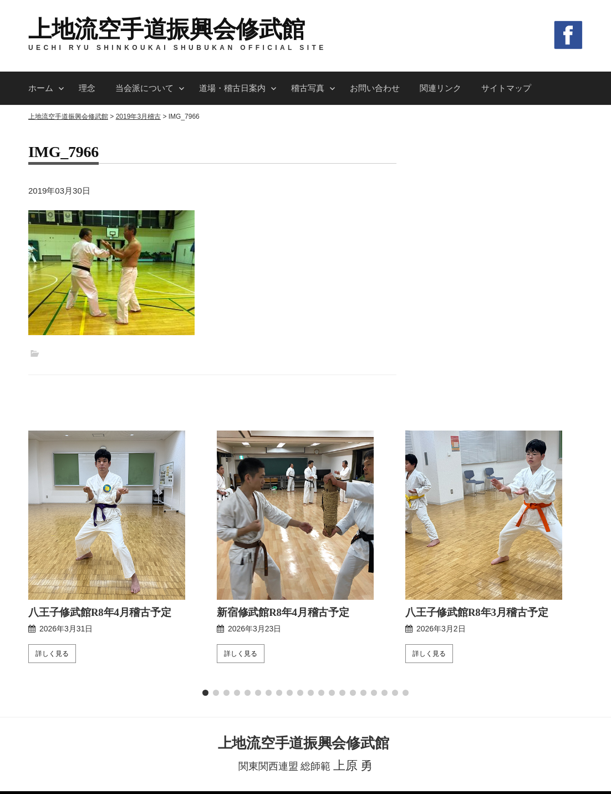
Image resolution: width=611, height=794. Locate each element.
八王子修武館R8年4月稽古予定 (96, 540)
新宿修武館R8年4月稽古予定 (280, 540)
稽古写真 (307, 88)
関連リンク (440, 88)
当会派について (144, 88)
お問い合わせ (375, 88)
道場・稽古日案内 (232, 88)
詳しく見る (52, 581)
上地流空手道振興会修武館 (166, 29)
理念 (87, 88)
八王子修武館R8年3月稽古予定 (473, 540)
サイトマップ (506, 88)
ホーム (40, 88)
